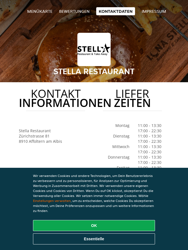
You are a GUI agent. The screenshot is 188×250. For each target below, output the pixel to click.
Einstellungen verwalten (52, 201)
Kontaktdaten (116, 11)
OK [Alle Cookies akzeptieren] (94, 225)
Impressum (154, 11)
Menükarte (39, 11)
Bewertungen (74, 11)
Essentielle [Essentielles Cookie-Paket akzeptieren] (94, 239)
